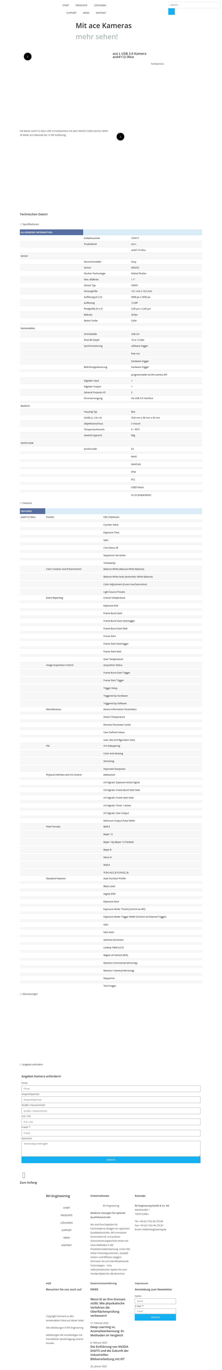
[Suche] (171, 11)
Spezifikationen (31, 224)
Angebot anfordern (33, 1064)
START (65, 3)
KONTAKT (101, 11)
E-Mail (24, 1127)
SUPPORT (71, 11)
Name (138, 1296)
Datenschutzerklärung (103, 1283)
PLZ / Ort (26, 1116)
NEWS (86, 11)
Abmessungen (30, 993)
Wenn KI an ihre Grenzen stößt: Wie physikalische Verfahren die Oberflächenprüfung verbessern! (107, 1307)
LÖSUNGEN (100, 3)
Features (27, 503)
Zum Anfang (28, 1182)
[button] (111, 224)
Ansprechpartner (30, 1094)
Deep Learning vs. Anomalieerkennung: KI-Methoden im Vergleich (107, 1331)
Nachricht (26, 1138)
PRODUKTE (81, 3)
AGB (48, 1283)
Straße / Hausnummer (33, 1105)
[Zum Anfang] (24, 1175)
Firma (24, 1082)
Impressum (141, 1283)
